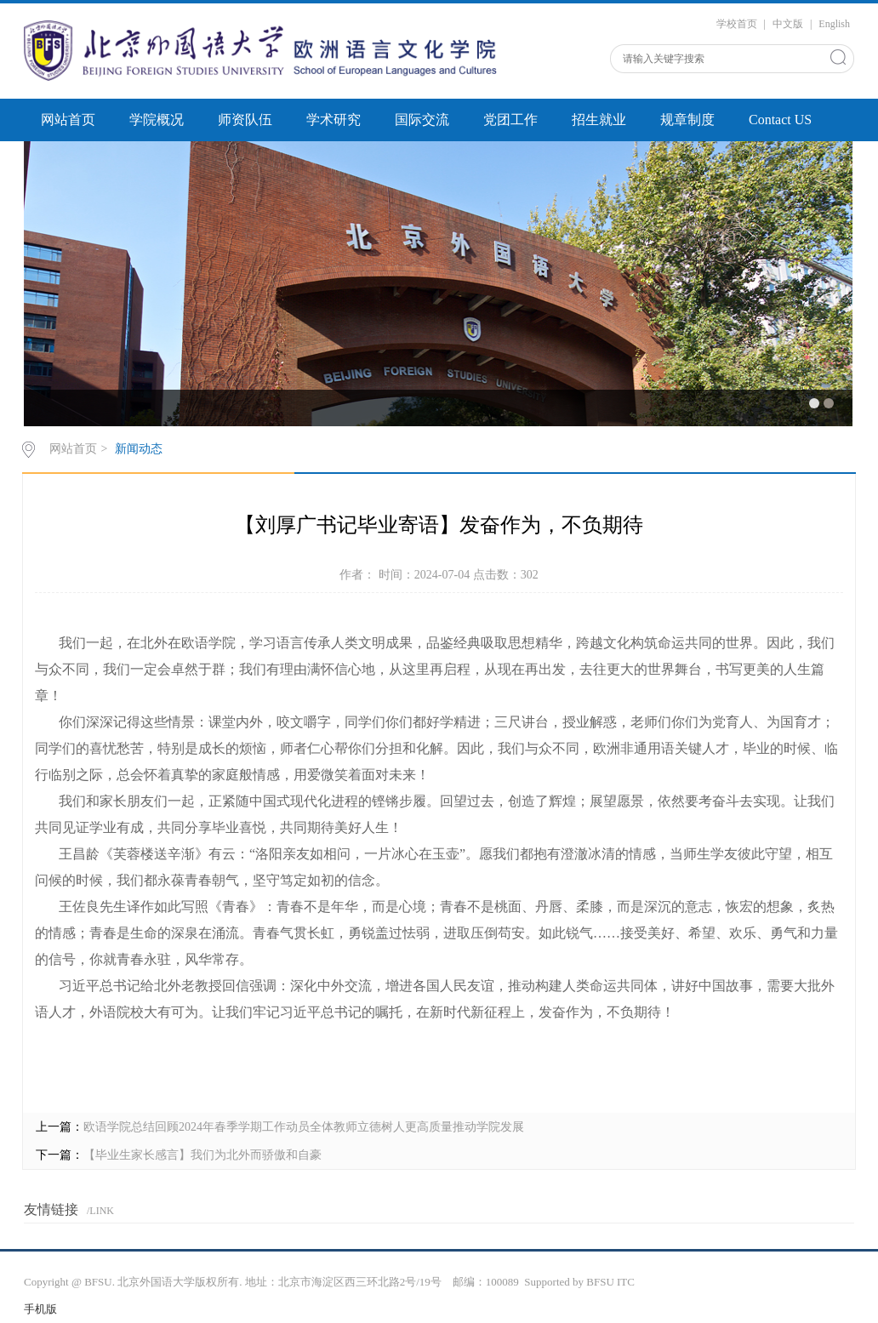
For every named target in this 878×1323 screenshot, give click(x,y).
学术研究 (333, 119)
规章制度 (687, 119)
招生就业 (599, 119)
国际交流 (422, 119)
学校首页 (736, 24)
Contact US (780, 119)
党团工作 (510, 119)
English (834, 24)
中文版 (788, 24)
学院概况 (156, 119)
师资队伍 (245, 119)
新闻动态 (138, 448)
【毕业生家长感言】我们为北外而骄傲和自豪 (202, 1155)
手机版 (40, 1309)
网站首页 (68, 119)
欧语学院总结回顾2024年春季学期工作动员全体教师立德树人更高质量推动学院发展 (303, 1127)
